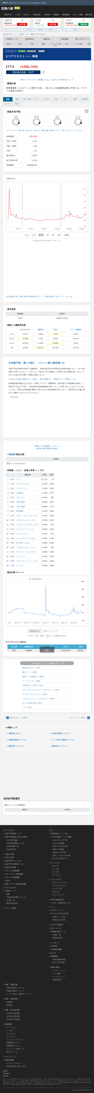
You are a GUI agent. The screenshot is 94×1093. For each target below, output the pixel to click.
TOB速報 (65, 39)
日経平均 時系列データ (14, 864)
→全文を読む (14, 397)
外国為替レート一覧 (59, 833)
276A (12, 552)
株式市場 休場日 (12, 903)
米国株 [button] (56, 15)
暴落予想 (88, 15)
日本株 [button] (47, 15)
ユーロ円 (55, 868)
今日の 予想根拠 (58, 843)
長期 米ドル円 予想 (59, 852)
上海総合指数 (56, 949)
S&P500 (54, 945)
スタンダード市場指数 (14, 873)
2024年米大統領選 (13, 1013)
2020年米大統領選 (13, 1016)
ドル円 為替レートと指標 (61, 836)
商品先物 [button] (66, 15)
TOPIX (55, 329)
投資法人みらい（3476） (32, 668)
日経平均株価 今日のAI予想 (16, 836)
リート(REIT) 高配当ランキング (65, 739)
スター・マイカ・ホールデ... (27, 516)
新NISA (29, 39)
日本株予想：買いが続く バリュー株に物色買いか (37, 363)
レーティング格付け (55, 44)
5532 (12, 488)
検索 (8, 894)
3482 (12, 538)
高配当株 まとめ (15, 733)
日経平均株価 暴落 (59, 959)
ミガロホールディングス (25, 547)
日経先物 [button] (37, 15)
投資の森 (7, 8)
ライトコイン (11, 1036)
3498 (12, 543)
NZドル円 (55, 891)
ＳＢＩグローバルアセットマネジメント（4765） (41, 690)
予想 (32, 44)
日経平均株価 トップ (13, 833)
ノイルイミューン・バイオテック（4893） (38, 699)
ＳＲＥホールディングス (25, 520)
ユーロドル (56, 875)
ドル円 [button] (18, 15)
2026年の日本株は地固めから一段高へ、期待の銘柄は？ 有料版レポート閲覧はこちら (42, 379)
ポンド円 (55, 871)
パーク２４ (20, 556)
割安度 (36, 121)
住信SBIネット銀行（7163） (33, 685)
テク (65, 99)
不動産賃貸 (31, 51)
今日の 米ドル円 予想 (60, 840)
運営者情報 (9, 1059)
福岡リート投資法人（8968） (33, 677)
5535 (12, 547)
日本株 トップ (10, 890)
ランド (19, 479)
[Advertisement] (47, 268)
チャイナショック (58, 976)
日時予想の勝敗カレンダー (16, 843)
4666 (12, 556)
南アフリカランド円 (59, 882)
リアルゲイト (21, 488)
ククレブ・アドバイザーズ (26, 552)
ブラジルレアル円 (58, 885)
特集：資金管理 (11, 998)
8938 (12, 525)
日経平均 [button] (8, 15)
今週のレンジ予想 (58, 916)
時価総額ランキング (13, 1042)
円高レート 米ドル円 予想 (61, 855)
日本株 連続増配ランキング (16, 897)
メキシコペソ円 (58, 894)
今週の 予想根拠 (58, 849)
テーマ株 (61, 29)
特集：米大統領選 (12, 1009)
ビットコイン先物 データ (15, 1048)
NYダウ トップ (57, 910)
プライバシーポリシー (14, 1063)
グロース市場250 (75, 329)
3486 (12, 561)
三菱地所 (19, 493)
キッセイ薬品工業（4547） (32, 703)
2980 (12, 520)
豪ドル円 (55, 865)
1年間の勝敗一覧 (12, 846)
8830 (12, 502)
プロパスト (20, 497)
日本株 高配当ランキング (62, 733)
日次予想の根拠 (12, 840)
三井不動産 (20, 506)
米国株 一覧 (56, 934)
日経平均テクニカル (13, 860)
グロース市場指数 (12, 877)
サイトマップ (10, 1056)
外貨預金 (9, 1001)
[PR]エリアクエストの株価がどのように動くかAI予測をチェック (47, 80)
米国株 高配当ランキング (19, 739)
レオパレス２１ (22, 534)
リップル (9, 1030)
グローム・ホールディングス (27, 525)
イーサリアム (11, 1033)
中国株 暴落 (56, 979)
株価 (7, 99)
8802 (12, 493)
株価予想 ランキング (17, 746)
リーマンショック (58, 970)
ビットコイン (11, 1027)
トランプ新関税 (73, 29)
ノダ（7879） (27, 707)
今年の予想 (9, 857)
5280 (12, 565)
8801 (12, 506)
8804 (12, 511)
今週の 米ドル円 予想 (60, 846)
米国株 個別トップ (58, 931)
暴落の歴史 (55, 967)
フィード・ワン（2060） (32, 681)
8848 (12, 534)
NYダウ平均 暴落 (58, 962)
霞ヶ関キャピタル (23, 543)
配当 (8, 44)
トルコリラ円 (57, 888)
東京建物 (19, 511)
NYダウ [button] (27, 15)
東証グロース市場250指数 (15, 883)
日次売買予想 (11, 849)
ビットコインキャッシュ (15, 1039)
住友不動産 (20, 502)
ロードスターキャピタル (25, 538)
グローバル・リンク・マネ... (27, 561)
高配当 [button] (47, 39)
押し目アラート (82, 39)
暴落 (43, 44)
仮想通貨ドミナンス (13, 1045)
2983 (12, 484)
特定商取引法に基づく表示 (16, 1066)
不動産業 (21, 51)
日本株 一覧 (10, 900)
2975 (12, 516)
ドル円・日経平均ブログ (61, 902)
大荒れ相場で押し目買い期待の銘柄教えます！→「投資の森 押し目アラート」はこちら (39, 296)
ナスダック (55, 942)
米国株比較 (40, 29)
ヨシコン (19, 565)
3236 (12, 497)
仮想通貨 (8, 1024)
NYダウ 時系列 (57, 924)
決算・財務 (27, 99)
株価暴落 (54, 956)
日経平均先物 (10, 867)
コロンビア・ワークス (25, 529)
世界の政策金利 (57, 899)
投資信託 (9, 1005)
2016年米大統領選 (13, 1019)
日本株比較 (29, 29)
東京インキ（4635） (30, 672)
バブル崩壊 (56, 973)
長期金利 (51, 29)
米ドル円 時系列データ (60, 858)
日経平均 (40, 329)
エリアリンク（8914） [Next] (79, 717)
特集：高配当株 (11, 984)
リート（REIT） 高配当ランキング (18, 993)
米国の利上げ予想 (58, 919)
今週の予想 (9, 854)
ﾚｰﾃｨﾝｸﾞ (37, 99)
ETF (66, 44)
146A (12, 529)
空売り (17, 104)
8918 (12, 479)
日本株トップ (12, 39)
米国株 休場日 (57, 937)
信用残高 (85, 99)
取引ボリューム (12, 1051)
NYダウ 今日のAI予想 (59, 913)
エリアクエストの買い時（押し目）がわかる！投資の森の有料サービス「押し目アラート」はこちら (44, 130)
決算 (20, 44)
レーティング (17, 29)
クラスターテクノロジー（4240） (35, 694)
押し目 (17, 8)
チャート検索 (78, 15)
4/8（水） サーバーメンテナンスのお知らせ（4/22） (28, 3)
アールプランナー (23, 484)
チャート (8, 104)
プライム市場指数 (12, 870)
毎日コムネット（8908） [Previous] (17, 717)
